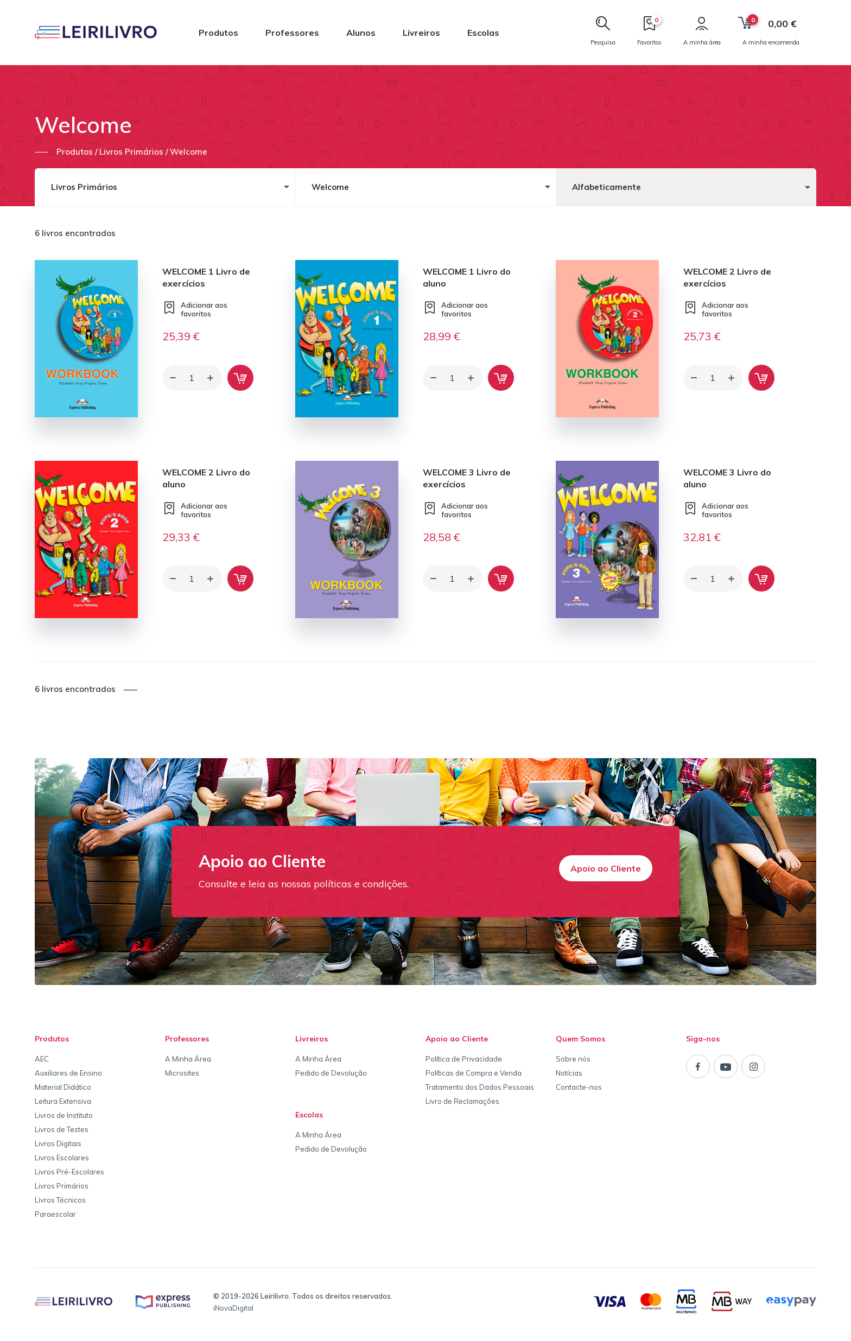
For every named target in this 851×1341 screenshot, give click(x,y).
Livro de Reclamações (462, 1101)
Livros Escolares (62, 1157)
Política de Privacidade (464, 1058)
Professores (292, 32)
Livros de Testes (61, 1129)
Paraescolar (55, 1214)
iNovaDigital (233, 1308)
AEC (42, 1058)
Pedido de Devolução (331, 1073)
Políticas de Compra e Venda (474, 1073)
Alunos (361, 32)
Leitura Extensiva (63, 1101)
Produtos (218, 32)
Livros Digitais (58, 1143)
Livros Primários (61, 1185)
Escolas (483, 32)
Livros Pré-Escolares (69, 1171)
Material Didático (63, 1087)
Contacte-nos (579, 1087)
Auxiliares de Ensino (68, 1073)
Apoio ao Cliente (605, 868)
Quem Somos (580, 1039)
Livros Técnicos (60, 1200)
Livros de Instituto (64, 1115)
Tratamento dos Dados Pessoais (480, 1087)
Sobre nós (573, 1058)
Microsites (182, 1073)
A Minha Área (188, 1058)
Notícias (569, 1073)
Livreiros (421, 32)
